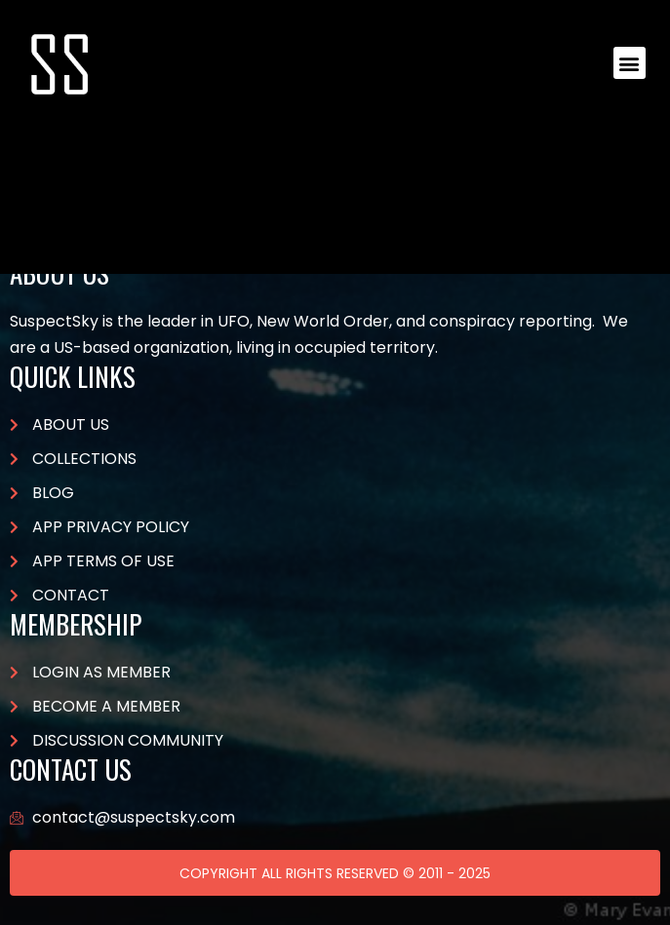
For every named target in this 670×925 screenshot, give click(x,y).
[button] (629, 63)
